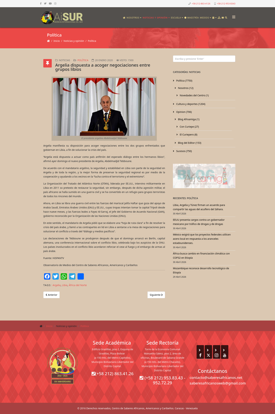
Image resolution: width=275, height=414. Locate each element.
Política (92, 41)
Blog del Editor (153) (189, 142)
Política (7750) (184, 80)
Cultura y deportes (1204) (190, 104)
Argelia (57, 285)
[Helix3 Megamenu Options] (232, 16)
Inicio (56, 41)
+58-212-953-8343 (226, 3)
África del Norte (78, 285)
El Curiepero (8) (188, 134)
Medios (204, 17)
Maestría (191, 17)
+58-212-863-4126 (201, 3)
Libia (64, 285)
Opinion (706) (184, 112)
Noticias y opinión (155, 17)
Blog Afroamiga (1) (188, 119)
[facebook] (41, 3)
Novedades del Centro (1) (194, 95)
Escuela (176, 17)
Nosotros (133, 17)
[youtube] (50, 3)
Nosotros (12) (185, 88)
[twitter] (45, 3)
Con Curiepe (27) (189, 126)
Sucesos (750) (184, 151)
